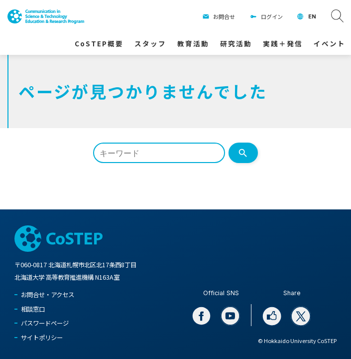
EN (312, 16)
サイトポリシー (42, 337)
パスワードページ (45, 323)
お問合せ (224, 16)
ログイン (272, 16)
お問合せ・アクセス (47, 294)
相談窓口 (33, 309)
